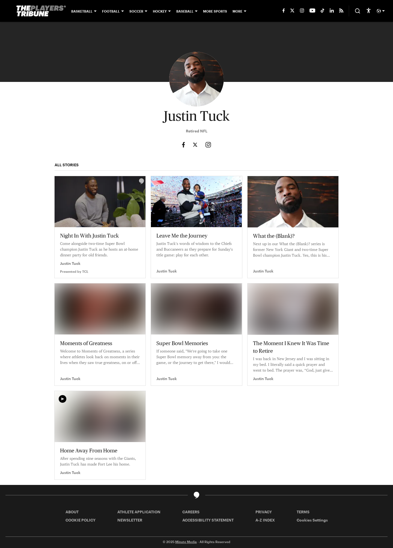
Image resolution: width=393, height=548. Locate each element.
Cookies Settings (312, 520)
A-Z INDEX (265, 520)
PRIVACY (263, 512)
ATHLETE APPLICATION (138, 512)
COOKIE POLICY (81, 520)
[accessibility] (368, 11)
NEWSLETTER (129, 520)
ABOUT (72, 512)
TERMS (303, 512)
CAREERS (191, 512)
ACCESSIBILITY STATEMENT (208, 520)
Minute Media (186, 542)
